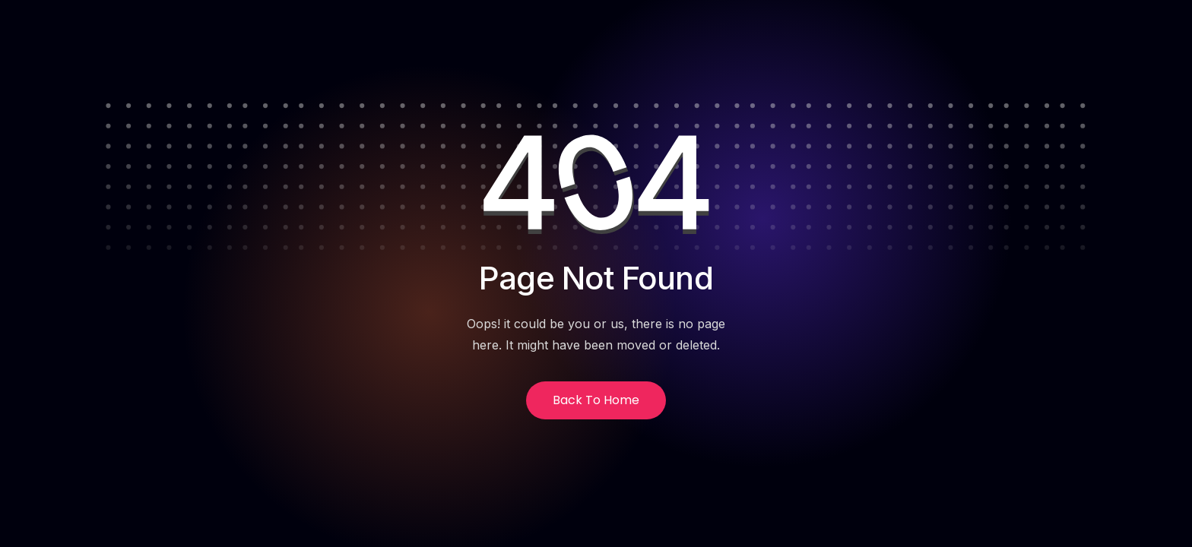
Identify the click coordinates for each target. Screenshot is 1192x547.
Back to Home (596, 400)
